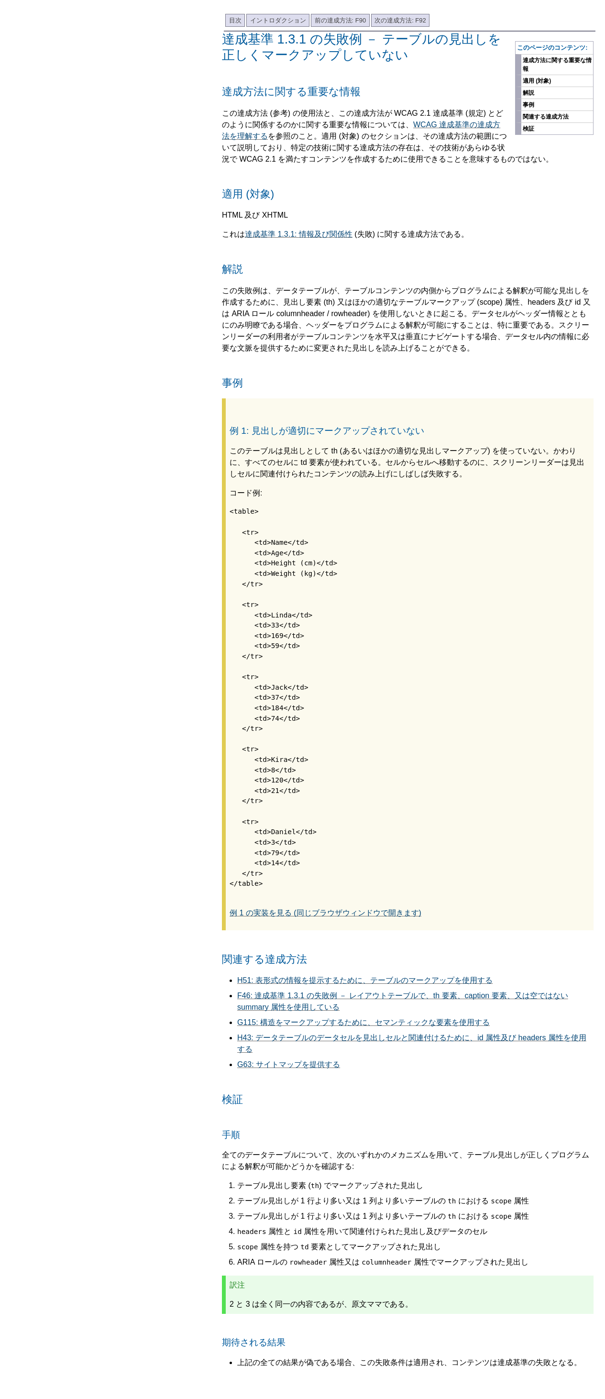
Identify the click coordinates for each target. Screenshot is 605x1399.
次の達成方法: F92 (400, 20)
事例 (528, 104)
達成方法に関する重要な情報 (557, 64)
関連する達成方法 (546, 116)
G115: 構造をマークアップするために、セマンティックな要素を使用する (363, 1022)
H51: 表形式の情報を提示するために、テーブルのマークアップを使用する (365, 980)
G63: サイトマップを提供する (288, 1064)
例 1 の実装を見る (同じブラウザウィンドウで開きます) (325, 913)
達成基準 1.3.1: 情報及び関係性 (298, 234)
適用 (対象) (537, 80)
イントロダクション (278, 20)
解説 (528, 92)
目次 (235, 20)
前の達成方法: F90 (340, 20)
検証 (528, 128)
